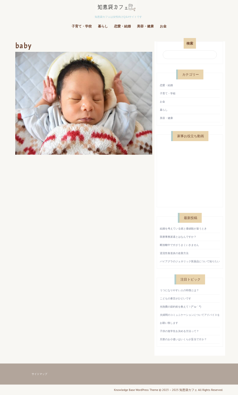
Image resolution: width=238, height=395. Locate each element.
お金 (163, 26)
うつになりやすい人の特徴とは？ (179, 290)
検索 (189, 43)
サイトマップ (39, 373)
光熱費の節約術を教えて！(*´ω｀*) (180, 306)
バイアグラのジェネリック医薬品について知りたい (190, 261)
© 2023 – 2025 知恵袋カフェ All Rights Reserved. (191, 390)
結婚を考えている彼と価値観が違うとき (183, 228)
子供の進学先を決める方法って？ (179, 331)
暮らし (103, 26)
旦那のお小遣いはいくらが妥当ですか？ (183, 339)
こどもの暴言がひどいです (175, 298)
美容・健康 (145, 26)
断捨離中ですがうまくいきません (179, 244)
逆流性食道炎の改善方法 (174, 253)
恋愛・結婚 (122, 26)
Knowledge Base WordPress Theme (136, 390)
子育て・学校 (82, 26)
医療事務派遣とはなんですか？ (178, 236)
